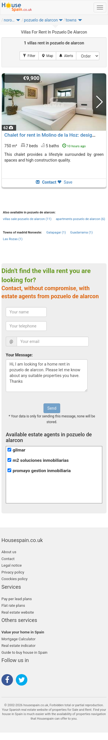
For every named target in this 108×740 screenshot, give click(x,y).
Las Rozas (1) (12, 239)
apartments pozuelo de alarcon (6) (80, 219)
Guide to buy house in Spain (24, 652)
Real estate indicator (18, 645)
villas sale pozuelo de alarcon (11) (27, 219)
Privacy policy (12, 572)
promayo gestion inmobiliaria (42, 470)
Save (64, 182)
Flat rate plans (13, 605)
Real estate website (17, 612)
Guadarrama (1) (81, 232)
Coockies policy (14, 579)
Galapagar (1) (56, 232)
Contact (7, 559)
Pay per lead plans (16, 599)
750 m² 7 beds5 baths (45, 145)
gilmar (19, 450)
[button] (18, 21)
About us (8, 552)
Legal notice (11, 565)
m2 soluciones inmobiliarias (41, 460)
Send (51, 408)
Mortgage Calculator (18, 639)
